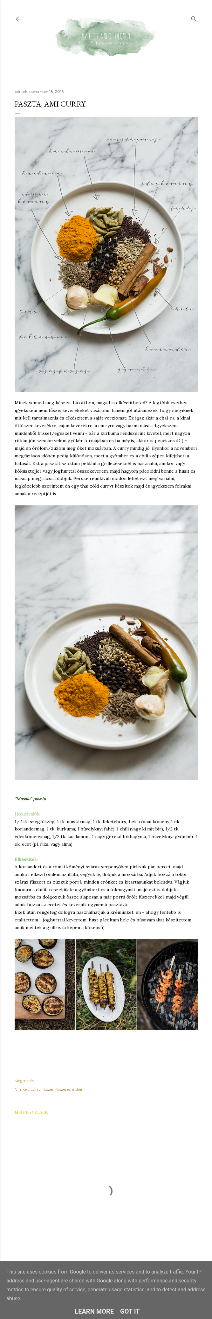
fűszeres (63, 1089)
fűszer (48, 1089)
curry (36, 1089)
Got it (130, 1311)
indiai (77, 1089)
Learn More (94, 1311)
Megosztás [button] (24, 1080)
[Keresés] (194, 17)
